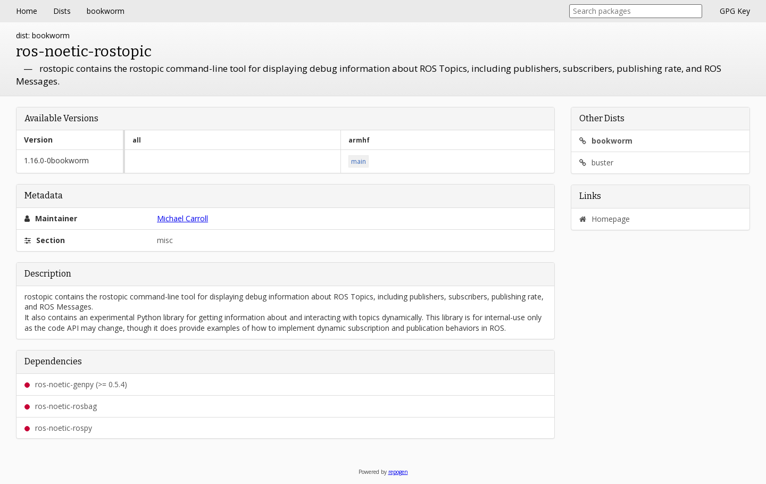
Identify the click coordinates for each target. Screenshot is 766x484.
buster (596, 162)
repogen (398, 471)
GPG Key (735, 11)
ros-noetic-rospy (58, 428)
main (358, 161)
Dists (62, 11)
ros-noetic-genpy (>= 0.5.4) (75, 384)
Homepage (604, 219)
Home (26, 11)
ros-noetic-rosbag (60, 406)
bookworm (105, 11)
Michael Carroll (182, 218)
